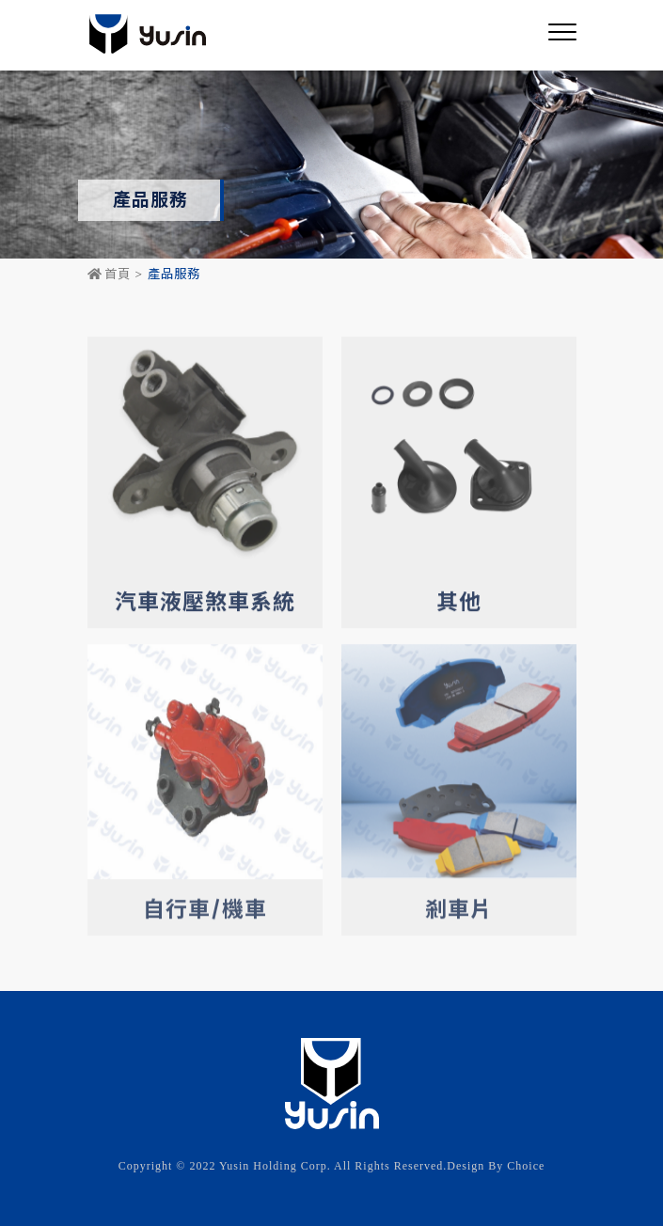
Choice (526, 1165)
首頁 (109, 274)
